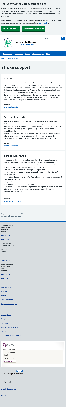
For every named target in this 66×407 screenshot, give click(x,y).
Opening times (6, 315)
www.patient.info (11, 107)
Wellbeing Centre (13, 58)
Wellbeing (4, 331)
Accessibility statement (8, 389)
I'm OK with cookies (10, 29)
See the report (8, 361)
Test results (4, 323)
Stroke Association (11, 146)
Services (27, 54)
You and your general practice (11, 335)
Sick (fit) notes (5, 319)
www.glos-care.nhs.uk (12, 201)
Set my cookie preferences (33, 29)
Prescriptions (19, 54)
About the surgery (38, 54)
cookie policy (43, 23)
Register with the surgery (9, 304)
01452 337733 (5, 239)
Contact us (4, 308)
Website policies (6, 396)
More (49, 54)
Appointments (7, 54)
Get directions (5, 235)
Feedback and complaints (9, 327)
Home (3, 58)
